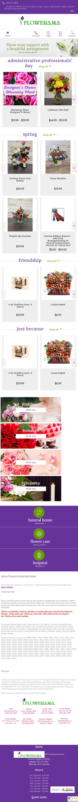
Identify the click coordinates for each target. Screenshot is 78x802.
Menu (8, 35)
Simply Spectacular (20, 236)
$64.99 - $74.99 (58, 120)
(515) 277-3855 (12, 3)
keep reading (7, 534)
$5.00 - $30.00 (58, 249)
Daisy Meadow (58, 178)
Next (74, 99)
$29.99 (20, 315)
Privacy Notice (22, 800)
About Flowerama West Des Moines (18, 523)
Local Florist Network (38, 800)
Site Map (52, 800)
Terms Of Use (8, 800)
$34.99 (20, 188)
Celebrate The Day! (58, 110)
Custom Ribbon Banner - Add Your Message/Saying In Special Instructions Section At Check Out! (58, 241)
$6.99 (58, 315)
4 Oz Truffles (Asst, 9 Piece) (20, 305)
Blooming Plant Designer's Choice (20, 111)
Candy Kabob (58, 304)
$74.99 (58, 188)
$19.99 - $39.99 (20, 120)
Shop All (43, 66)
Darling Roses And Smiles (20, 179)
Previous (3, 99)
